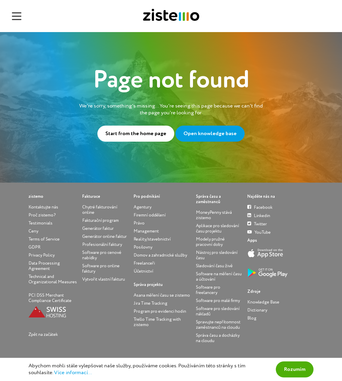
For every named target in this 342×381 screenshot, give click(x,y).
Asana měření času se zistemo (162, 295)
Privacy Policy (41, 255)
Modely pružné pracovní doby (210, 242)
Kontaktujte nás (43, 207)
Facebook (260, 207)
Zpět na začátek (43, 334)
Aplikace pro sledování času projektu (217, 228)
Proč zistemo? (42, 215)
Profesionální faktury (102, 244)
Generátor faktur (98, 228)
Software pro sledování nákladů (218, 311)
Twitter (257, 223)
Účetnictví (143, 271)
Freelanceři (144, 263)
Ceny (33, 231)
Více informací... (73, 372)
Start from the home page (135, 133)
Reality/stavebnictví (152, 239)
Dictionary (257, 310)
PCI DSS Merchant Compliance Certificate (50, 298)
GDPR (34, 247)
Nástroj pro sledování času (217, 255)
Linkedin (258, 215)
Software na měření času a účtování (219, 277)
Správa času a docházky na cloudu (218, 338)
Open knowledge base (210, 133)
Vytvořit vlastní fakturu (103, 279)
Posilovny (143, 247)
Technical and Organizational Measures (52, 279)
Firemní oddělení (150, 215)
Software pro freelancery (208, 290)
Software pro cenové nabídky (101, 255)
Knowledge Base (263, 302)
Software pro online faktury (101, 269)
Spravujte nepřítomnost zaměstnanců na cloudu (218, 325)
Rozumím (294, 369)
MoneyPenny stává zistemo (214, 215)
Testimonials (40, 223)
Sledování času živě (214, 266)
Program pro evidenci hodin (160, 311)
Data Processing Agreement (44, 266)
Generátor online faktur (104, 236)
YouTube (259, 232)
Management (146, 231)
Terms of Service (44, 239)
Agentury (142, 207)
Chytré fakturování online (99, 210)
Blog (251, 318)
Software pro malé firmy (218, 300)
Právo (139, 223)
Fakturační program (100, 220)
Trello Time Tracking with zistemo (157, 322)
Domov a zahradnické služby (160, 255)
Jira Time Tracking (150, 303)
